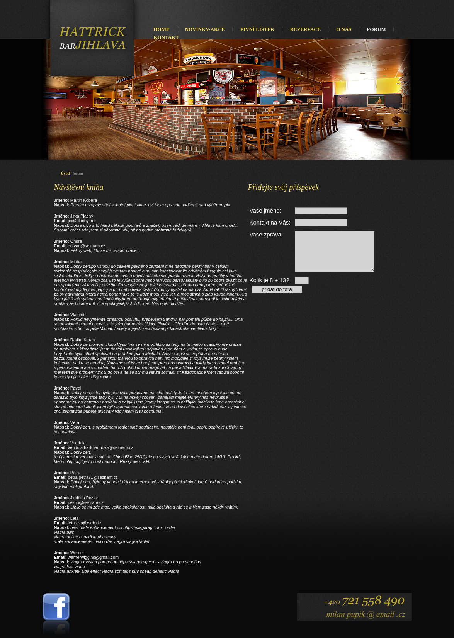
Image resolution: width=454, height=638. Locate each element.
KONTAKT (166, 37)
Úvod (65, 173)
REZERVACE (305, 29)
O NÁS (343, 29)
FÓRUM (376, 29)
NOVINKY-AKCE (205, 29)
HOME (162, 29)
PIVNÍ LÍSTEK (257, 29)
